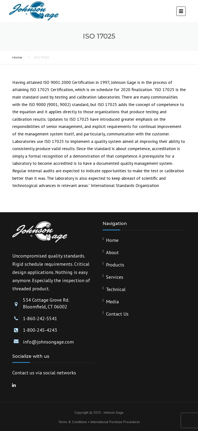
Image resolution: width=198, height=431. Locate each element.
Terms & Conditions (72, 422)
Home (17, 57)
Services (114, 277)
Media (112, 301)
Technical (115, 289)
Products (115, 265)
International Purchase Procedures (115, 422)
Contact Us (117, 314)
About (112, 252)
